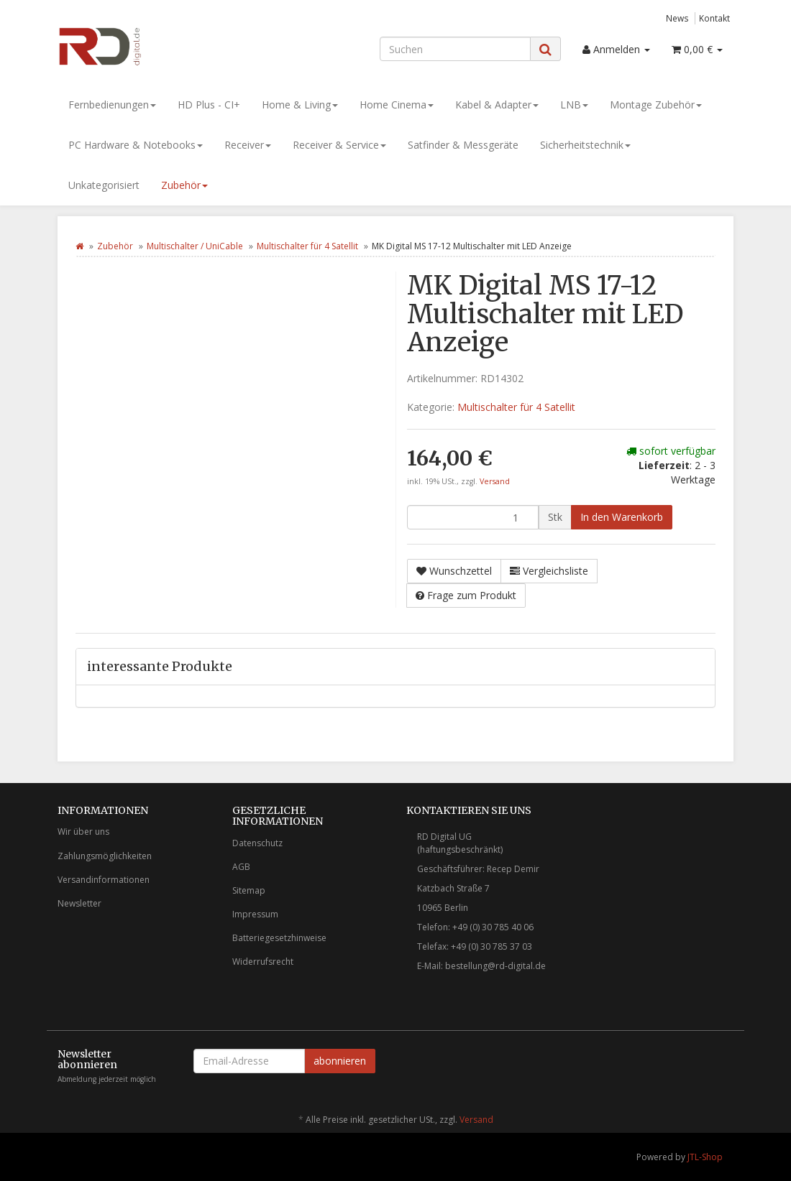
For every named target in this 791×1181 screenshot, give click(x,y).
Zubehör (184, 185)
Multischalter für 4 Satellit (307, 246)
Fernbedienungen (112, 104)
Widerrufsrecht (262, 961)
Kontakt (714, 18)
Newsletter (79, 903)
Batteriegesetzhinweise (279, 938)
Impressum (255, 914)
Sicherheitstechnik (585, 145)
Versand (495, 481)
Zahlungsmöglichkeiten (105, 856)
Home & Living (300, 104)
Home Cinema (397, 104)
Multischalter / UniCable (195, 246)
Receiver (247, 145)
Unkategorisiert (104, 185)
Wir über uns (83, 831)
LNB (574, 104)
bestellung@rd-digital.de (495, 966)
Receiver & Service (339, 145)
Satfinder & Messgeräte (463, 145)
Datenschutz (257, 843)
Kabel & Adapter (497, 104)
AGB (241, 867)
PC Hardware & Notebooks (135, 145)
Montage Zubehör (656, 104)
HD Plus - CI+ (209, 104)
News (677, 18)
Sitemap (248, 890)
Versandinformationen (104, 880)
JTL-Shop (705, 1157)
